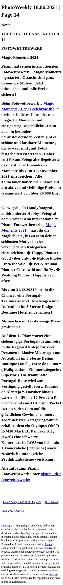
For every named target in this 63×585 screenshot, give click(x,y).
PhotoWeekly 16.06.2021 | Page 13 (22, 502)
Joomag (5, 525)
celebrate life (43, 109)
